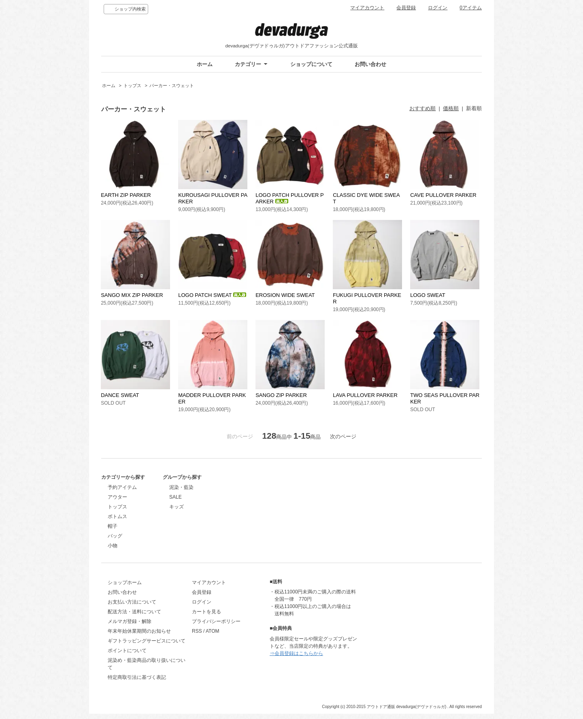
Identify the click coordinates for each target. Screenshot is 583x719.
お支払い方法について (132, 607)
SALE (207, 497)
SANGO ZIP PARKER (281, 395)
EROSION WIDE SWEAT (285, 295)
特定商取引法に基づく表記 (137, 683)
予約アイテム (122, 487)
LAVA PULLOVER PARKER (365, 395)
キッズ (208, 507)
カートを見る (215, 617)
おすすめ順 (422, 108)
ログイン (437, 8)
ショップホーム (125, 588)
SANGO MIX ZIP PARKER (132, 295)
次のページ (343, 436)
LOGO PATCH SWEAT (212, 295)
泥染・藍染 (213, 487)
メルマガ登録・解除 (129, 627)
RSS (206, 637)
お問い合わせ (370, 64)
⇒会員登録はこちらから (314, 659)
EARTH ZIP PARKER (126, 195)
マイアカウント (367, 8)
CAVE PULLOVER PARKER (443, 195)
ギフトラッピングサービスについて (146, 646)
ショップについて (311, 64)
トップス (132, 85)
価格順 (451, 108)
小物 (112, 545)
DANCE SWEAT (120, 395)
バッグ (115, 536)
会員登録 (406, 8)
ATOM (221, 637)
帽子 (112, 526)
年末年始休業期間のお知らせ (139, 637)
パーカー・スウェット (171, 85)
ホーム (205, 64)
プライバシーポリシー (225, 627)
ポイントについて (127, 656)
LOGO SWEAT (427, 295)
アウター (117, 497)
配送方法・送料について (134, 617)
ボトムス (117, 516)
